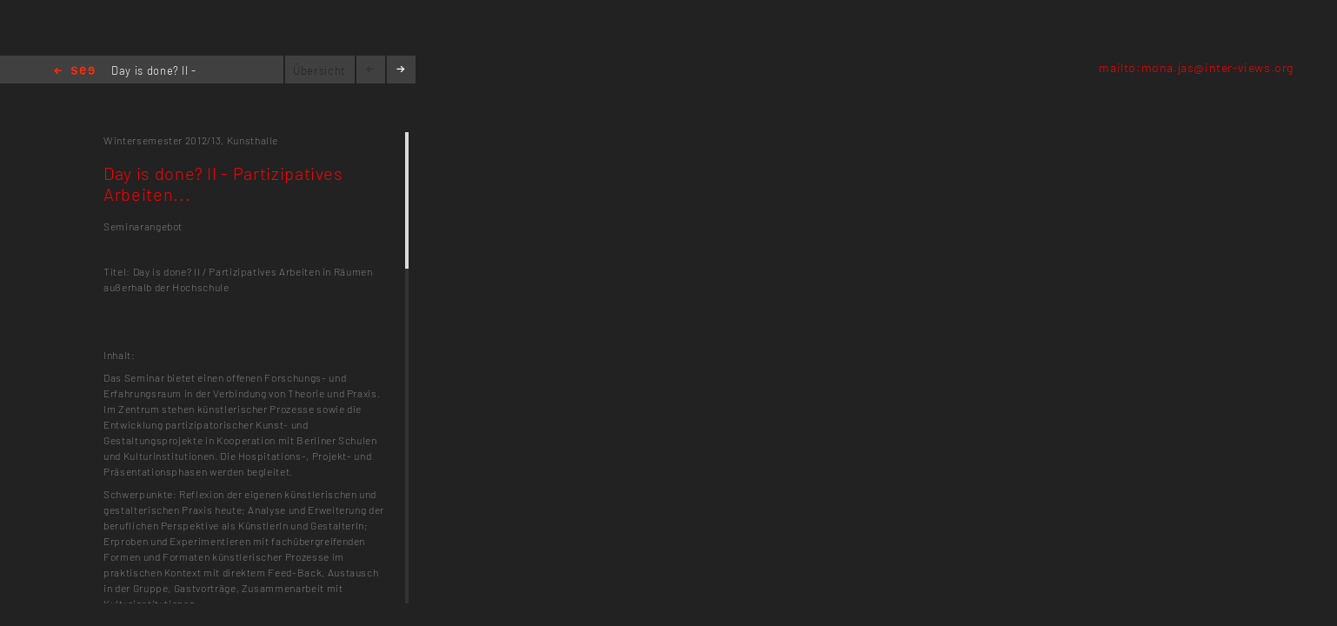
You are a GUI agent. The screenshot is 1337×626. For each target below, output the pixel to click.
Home (74, 71)
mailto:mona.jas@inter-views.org (1196, 67)
